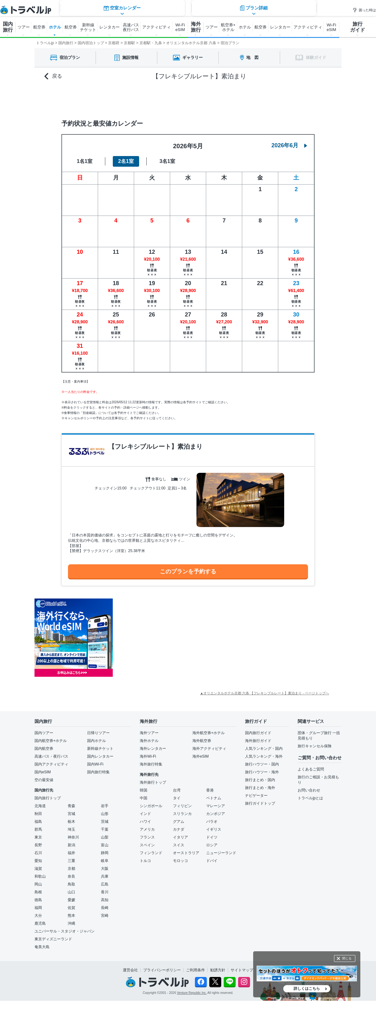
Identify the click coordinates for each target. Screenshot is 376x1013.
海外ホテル (149, 741)
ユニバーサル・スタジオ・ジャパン (64, 931)
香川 (104, 892)
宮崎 (104, 915)
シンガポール (151, 806)
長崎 (104, 908)
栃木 (71, 821)
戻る (53, 76)
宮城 (71, 814)
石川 (38, 853)
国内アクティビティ (51, 764)
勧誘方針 (217, 970)
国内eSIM (42, 772)
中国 (143, 798)
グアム (178, 821)
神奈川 (73, 837)
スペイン (147, 845)
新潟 (71, 845)
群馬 (38, 829)
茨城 (104, 821)
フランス (147, 837)
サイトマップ (242, 970)
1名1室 (84, 161)
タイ (176, 798)
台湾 (176, 790)
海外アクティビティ (209, 748)
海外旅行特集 (151, 764)
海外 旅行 (196, 27)
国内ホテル (96, 741)
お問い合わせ (309, 790)
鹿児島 (40, 923)
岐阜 (104, 861)
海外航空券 (201, 741)
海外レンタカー (153, 748)
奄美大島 (42, 947)
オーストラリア (186, 853)
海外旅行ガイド (258, 741)
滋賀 (38, 868)
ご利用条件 (195, 970)
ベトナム (213, 798)
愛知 (38, 861)
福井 (71, 853)
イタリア (180, 837)
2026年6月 (289, 145)
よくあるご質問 (311, 769)
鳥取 (71, 884)
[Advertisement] (175, 637)
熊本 (71, 915)
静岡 (104, 853)
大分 (38, 915)
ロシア (211, 845)
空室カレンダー (122, 98)
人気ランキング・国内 (264, 748)
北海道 (40, 806)
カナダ (178, 829)
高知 (104, 900)
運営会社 (130, 970)
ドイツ (211, 837)
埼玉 (71, 829)
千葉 (104, 829)
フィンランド (151, 853)
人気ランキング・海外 (264, 756)
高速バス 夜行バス (131, 27)
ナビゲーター (256, 795)
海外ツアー (149, 733)
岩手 (104, 806)
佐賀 (71, 908)
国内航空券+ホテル (50, 741)
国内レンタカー (100, 756)
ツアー (24, 27)
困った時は (364, 10)
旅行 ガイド (357, 27)
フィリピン (182, 806)
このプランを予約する (188, 571)
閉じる (347, 958)
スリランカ (182, 814)
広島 (104, 884)
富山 (104, 845)
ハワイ (145, 821)
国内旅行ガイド (258, 733)
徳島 (38, 900)
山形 (104, 814)
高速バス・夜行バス (51, 756)
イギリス (213, 829)
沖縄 (71, 923)
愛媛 (71, 900)
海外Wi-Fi (148, 756)
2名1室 (126, 161)
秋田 (38, 814)
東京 (38, 837)
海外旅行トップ (153, 782)
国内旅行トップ (47, 798)
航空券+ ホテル (228, 27)
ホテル (55, 27)
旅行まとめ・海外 (260, 788)
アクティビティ (156, 27)
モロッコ (180, 861)
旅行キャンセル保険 (315, 746)
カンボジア (215, 814)
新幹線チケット (100, 748)
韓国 (143, 790)
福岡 (38, 908)
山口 (71, 892)
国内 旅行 (8, 27)
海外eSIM (200, 756)
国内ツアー (43, 733)
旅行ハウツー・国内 (262, 764)
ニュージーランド (221, 853)
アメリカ (147, 829)
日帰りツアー (98, 733)
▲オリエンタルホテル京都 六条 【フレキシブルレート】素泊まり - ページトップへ (264, 693)
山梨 (104, 837)
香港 (210, 790)
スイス (178, 845)
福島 (38, 821)
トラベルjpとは (310, 798)
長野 (38, 845)
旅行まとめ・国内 (260, 780)
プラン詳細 (254, 98)
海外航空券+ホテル (208, 733)
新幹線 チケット (88, 27)
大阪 (104, 868)
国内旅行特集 (98, 772)
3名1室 (167, 161)
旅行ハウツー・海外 (262, 772)
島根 (38, 892)
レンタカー (109, 27)
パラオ (211, 821)
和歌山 (40, 876)
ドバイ (211, 861)
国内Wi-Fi (95, 764)
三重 (71, 861)
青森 (71, 806)
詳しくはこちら (307, 988)
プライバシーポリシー (162, 970)
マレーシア (215, 806)
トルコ (145, 861)
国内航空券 (43, 748)
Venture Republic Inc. (192, 993)
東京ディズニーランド (53, 939)
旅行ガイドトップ (260, 803)
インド (145, 814)
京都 (71, 868)
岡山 (38, 884)
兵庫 (104, 876)
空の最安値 (43, 780)
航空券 (39, 27)
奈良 (71, 876)
